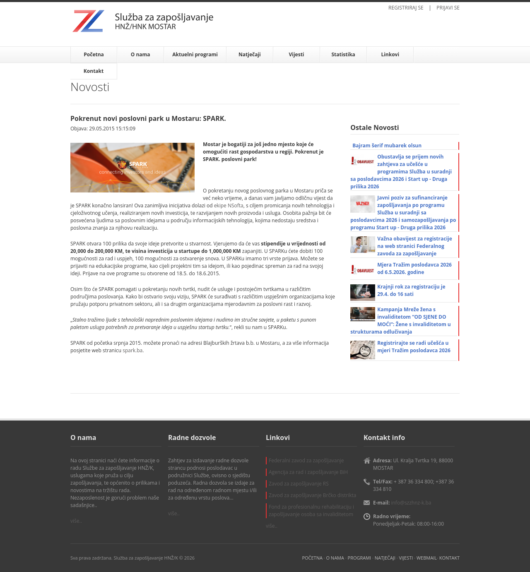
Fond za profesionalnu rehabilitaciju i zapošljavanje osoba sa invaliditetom (311, 510)
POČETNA (312, 558)
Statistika (343, 54)
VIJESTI (406, 558)
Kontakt (94, 71)
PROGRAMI (359, 558)
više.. (76, 520)
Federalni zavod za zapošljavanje (306, 460)
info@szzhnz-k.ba (411, 502)
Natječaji (249, 54)
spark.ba (132, 350)
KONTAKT (449, 558)
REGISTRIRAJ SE (406, 7)
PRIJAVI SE (448, 7)
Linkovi (390, 54)
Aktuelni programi (195, 54)
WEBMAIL (427, 558)
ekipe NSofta (228, 205)
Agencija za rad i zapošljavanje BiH (308, 472)
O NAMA (335, 558)
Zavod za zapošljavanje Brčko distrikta (312, 495)
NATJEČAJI (385, 558)
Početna (94, 54)
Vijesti (296, 54)
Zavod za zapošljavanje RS (299, 483)
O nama (140, 54)
